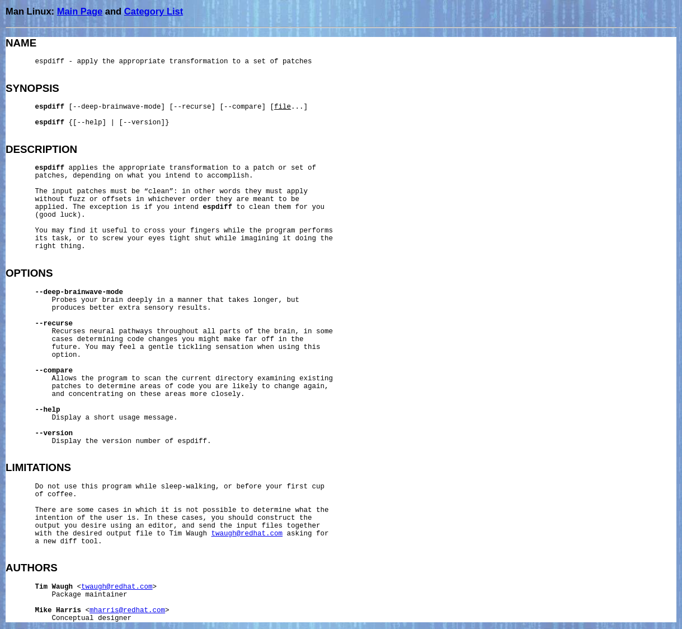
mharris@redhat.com (127, 610)
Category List (153, 11)
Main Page (80, 11)
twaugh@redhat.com (247, 534)
